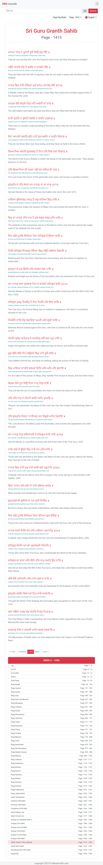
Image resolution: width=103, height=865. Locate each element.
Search (93, 11)
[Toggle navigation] (97, 3)
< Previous (22, 652)
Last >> (46, 652)
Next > (37, 652)
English (90, 17)
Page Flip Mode (59, 17)
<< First (12, 652)
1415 (31, 652)
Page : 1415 (74, 17)
